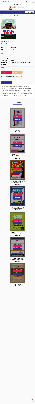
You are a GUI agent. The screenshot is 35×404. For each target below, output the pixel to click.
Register (19, 4)
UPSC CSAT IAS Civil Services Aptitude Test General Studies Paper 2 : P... (17, 182)
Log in (15, 4)
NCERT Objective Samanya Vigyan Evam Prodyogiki (17, 233)
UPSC (7, 15)
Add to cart (6, 72)
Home (2, 15)
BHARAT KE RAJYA (17, 284)
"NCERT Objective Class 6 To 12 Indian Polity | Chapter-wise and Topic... (18, 208)
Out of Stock (18, 119)
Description (6, 83)
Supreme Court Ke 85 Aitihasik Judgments (17, 130)
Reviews (16, 83)
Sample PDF (17, 72)
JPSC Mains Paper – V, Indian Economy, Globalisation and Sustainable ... (17, 155)
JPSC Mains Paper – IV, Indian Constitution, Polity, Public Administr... (17, 259)
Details (17, 116)
